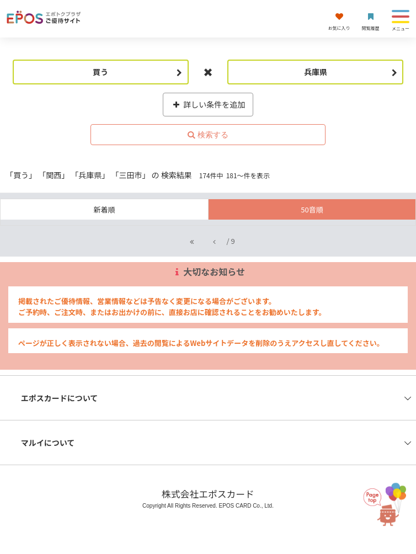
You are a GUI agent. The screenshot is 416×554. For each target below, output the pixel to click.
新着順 (104, 209)
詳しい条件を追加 (208, 104)
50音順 (312, 209)
